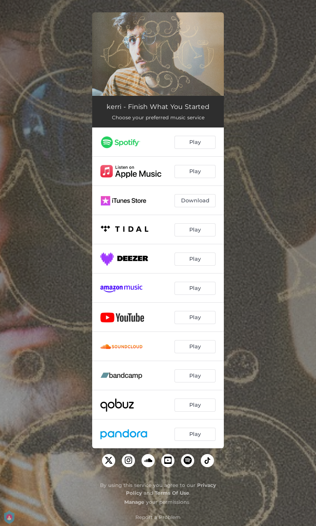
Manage (134, 502)
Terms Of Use (172, 493)
